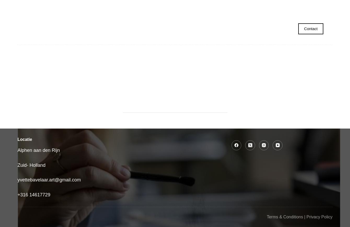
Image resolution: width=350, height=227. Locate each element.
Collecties (143, 7)
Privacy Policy (319, 217)
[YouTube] (278, 145)
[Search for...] (168, 106)
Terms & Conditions (285, 217)
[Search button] (220, 106)
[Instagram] (264, 145)
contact (327, 6)
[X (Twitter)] (250, 145)
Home (46, 6)
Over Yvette (292, 6)
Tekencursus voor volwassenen (203, 6)
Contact (311, 28)
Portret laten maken (91, 7)
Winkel (257, 6)
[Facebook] (237, 145)
